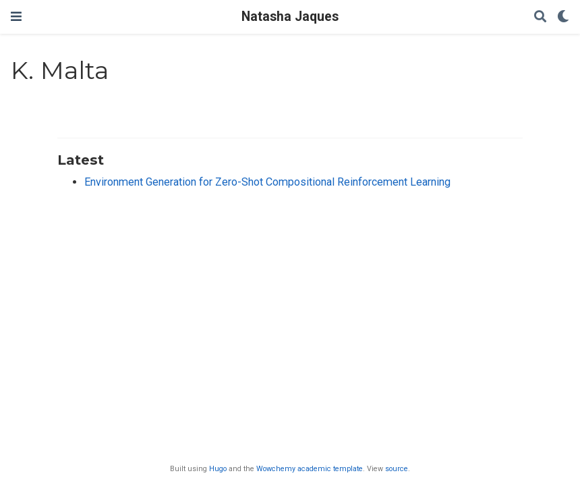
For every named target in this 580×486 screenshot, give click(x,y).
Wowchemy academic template (309, 468)
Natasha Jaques (290, 16)
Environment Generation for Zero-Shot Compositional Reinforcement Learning (267, 182)
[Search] (540, 17)
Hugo (218, 468)
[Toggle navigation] (16, 16)
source (396, 468)
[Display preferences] (563, 17)
